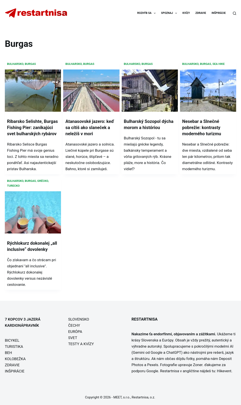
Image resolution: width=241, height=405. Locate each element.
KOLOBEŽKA (15, 359)
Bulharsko (15, 64)
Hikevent (224, 371)
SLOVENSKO (78, 319)
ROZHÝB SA (147, 13)
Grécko (42, 180)
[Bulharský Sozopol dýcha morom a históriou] (150, 90)
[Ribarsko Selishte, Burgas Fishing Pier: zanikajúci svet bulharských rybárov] (33, 90)
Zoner (197, 365)
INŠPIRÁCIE (219, 13)
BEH (8, 352)
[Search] (234, 13)
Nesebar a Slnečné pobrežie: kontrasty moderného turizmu (201, 127)
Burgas (30, 64)
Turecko (13, 185)
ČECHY (74, 325)
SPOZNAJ (170, 13)
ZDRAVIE (200, 13)
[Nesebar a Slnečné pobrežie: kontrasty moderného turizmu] (208, 90)
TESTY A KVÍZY (81, 344)
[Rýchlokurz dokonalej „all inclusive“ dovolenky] (33, 212)
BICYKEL (12, 340)
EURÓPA (75, 331)
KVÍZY (186, 13)
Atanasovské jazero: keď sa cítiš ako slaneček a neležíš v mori (89, 127)
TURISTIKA (14, 346)
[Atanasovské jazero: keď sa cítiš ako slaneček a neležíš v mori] (91, 90)
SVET (72, 338)
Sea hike (218, 64)
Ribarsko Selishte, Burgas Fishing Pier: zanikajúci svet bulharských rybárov (32, 127)
